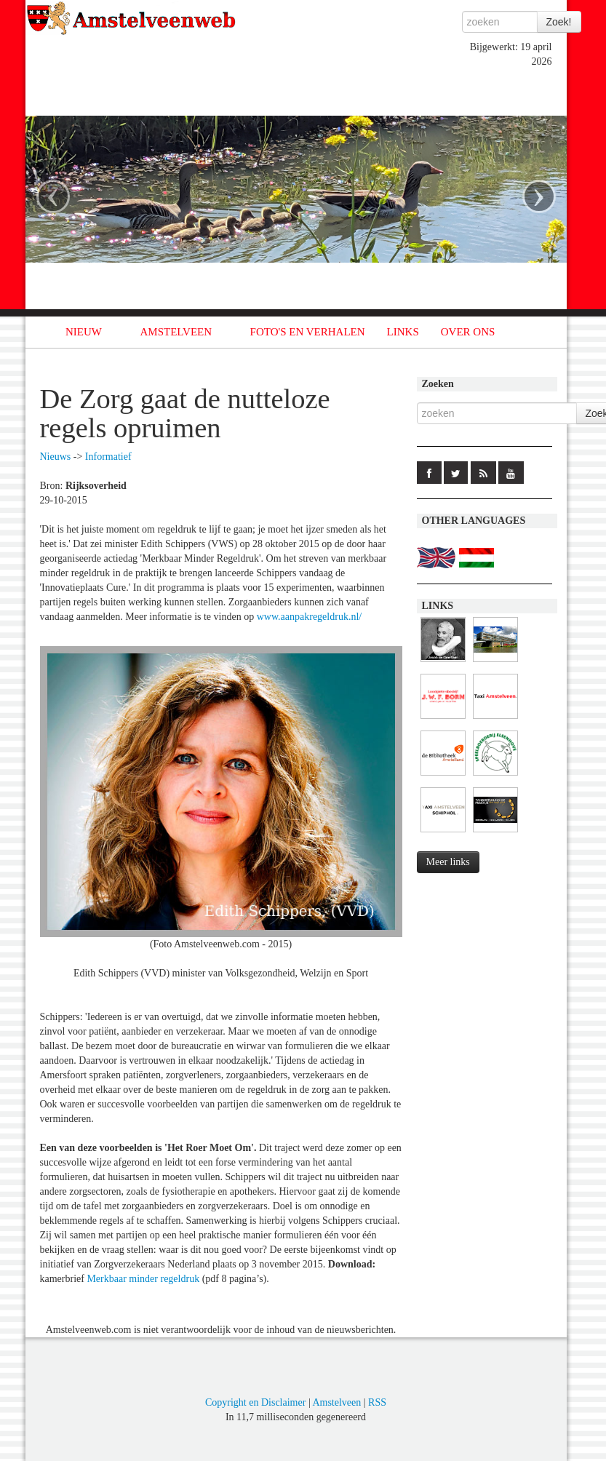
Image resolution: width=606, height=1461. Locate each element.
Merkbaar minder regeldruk (143, 1278)
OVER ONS (468, 332)
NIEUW (83, 332)
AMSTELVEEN (176, 332)
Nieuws (55, 456)
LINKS (403, 332)
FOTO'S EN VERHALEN (307, 332)
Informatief (108, 456)
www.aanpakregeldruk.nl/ (309, 616)
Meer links (448, 861)
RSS (377, 1402)
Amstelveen (336, 1402)
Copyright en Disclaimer (255, 1402)
